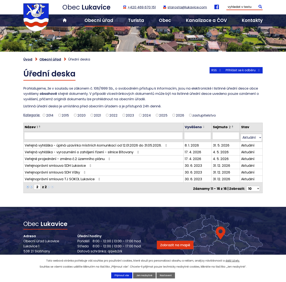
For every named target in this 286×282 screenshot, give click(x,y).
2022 (113, 115)
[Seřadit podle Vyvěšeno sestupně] (205, 127)
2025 (163, 115)
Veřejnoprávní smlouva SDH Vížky (56, 170)
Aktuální (248, 143)
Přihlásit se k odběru (241, 72)
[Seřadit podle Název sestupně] (40, 127)
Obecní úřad (98, 20)
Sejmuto (222, 127)
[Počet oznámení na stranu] (253, 185)
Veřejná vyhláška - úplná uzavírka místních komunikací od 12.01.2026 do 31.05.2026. (96, 143)
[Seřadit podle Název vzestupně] (40, 126)
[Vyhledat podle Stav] (251, 135)
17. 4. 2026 (193, 150)
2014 (49, 115)
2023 (130, 115)
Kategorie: (31, 115)
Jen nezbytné (144, 275)
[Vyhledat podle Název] (104, 135)
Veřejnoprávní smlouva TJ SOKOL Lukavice (63, 177)
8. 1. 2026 (192, 143)
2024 (146, 115)
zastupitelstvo (204, 115)
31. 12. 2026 (221, 163)
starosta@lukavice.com (187, 7)
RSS (209, 72)
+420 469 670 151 (141, 7)
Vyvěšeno (194, 127)
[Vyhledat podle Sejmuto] (226, 135)
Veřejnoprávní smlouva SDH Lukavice (59, 163)
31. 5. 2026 (221, 143)
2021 (97, 115)
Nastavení (168, 275)
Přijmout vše (119, 275)
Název (31, 127)
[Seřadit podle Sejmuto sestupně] (233, 127)
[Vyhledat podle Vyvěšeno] (198, 135)
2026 (180, 115)
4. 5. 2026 (221, 150)
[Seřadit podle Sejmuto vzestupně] (233, 126)
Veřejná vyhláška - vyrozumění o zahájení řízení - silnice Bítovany (82, 150)
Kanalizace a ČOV (206, 20)
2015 (65, 115)
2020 (81, 115)
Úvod (65, 20)
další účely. (232, 260)
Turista (136, 20)
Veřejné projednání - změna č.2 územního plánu (68, 156)
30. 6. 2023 (194, 163)
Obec (165, 20)
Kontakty (252, 20)
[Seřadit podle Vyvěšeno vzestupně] (205, 126)
